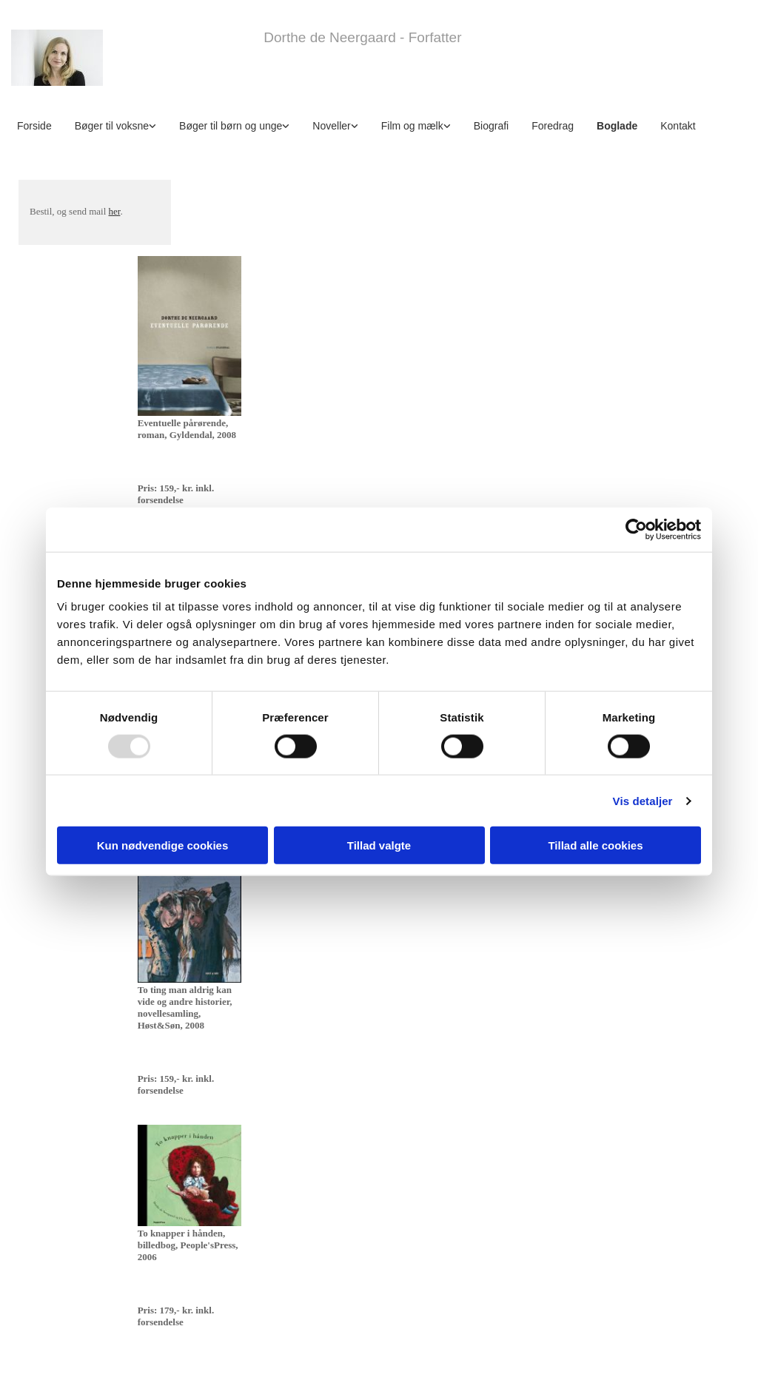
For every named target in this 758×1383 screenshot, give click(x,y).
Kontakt (677, 126)
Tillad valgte (379, 845)
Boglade (617, 126)
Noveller (331, 126)
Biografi (491, 126)
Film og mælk (412, 126)
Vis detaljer (643, 800)
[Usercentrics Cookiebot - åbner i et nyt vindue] (636, 529)
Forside (34, 126)
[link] (121, 125)
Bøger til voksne (112, 126)
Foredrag (552, 126)
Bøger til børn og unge (230, 126)
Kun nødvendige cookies (163, 845)
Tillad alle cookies (595, 845)
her (115, 211)
